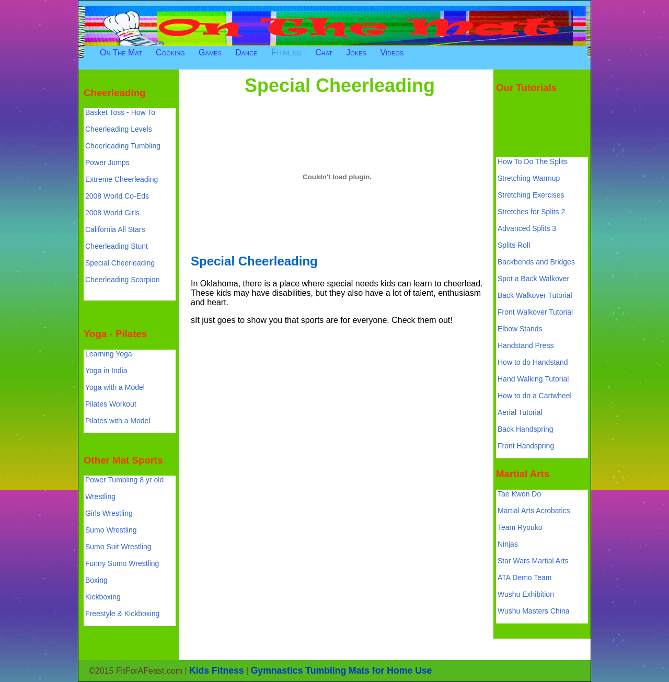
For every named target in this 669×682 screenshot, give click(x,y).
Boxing (96, 580)
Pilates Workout (110, 404)
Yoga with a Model (115, 387)
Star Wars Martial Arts (533, 561)
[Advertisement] (378, 64)
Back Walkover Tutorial (535, 295)
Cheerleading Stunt (116, 246)
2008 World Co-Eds (117, 196)
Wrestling (100, 496)
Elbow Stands (520, 329)
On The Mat (121, 52)
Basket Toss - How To (120, 112)
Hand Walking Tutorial (533, 379)
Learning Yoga (108, 354)
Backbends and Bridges (536, 262)
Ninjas (508, 544)
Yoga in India (106, 370)
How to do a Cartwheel (535, 395)
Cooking (170, 52)
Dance (246, 52)
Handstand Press (525, 345)
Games (210, 52)
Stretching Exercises (531, 195)
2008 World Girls (112, 213)
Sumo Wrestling (111, 530)
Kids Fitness (216, 670)
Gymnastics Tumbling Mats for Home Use (341, 670)
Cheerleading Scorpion (122, 279)
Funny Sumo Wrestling (122, 563)
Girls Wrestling (109, 513)
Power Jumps (107, 162)
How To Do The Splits (533, 161)
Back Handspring (525, 429)
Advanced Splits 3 (527, 228)
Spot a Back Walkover (533, 278)
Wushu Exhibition (526, 594)
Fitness (286, 52)
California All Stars (115, 229)
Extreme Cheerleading (121, 179)
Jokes (356, 52)
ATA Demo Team (524, 577)
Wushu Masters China (533, 611)
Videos (391, 52)
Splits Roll (514, 245)
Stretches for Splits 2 (531, 211)
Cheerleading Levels (118, 129)
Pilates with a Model (118, 421)
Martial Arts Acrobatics (534, 510)
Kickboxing (103, 597)
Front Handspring (526, 446)
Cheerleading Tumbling (122, 146)
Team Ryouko (520, 527)
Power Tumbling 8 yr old (124, 480)
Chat (323, 52)
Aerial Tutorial (520, 412)
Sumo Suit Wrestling (118, 546)
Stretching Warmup (529, 178)
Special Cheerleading (120, 263)
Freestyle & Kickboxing (122, 613)
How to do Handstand (533, 362)
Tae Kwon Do (519, 494)
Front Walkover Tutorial (535, 312)
